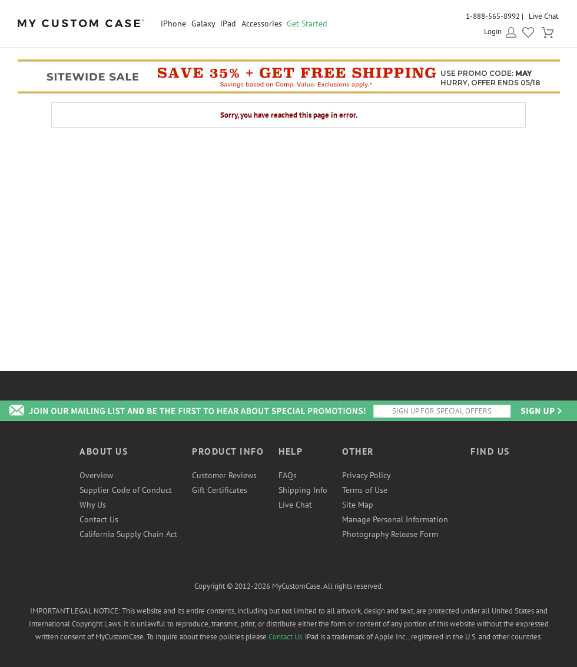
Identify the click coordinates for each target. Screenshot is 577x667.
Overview (96, 475)
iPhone (173, 23)
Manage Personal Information (395, 519)
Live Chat (543, 16)
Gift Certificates (219, 490)
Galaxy (203, 23)
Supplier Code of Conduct (125, 490)
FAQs (287, 475)
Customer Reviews (224, 475)
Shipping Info (302, 490)
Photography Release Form (390, 534)
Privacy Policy (366, 475)
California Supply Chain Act (128, 534)
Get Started (307, 23)
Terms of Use (364, 490)
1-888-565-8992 (493, 16)
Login (493, 31)
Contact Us (98, 519)
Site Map (357, 504)
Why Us (92, 504)
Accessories (261, 23)
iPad (228, 23)
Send (540, 411)
